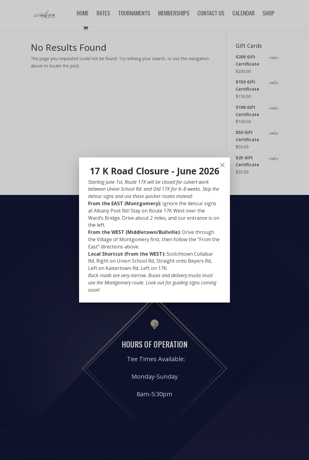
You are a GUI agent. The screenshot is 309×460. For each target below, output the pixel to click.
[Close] (222, 165)
